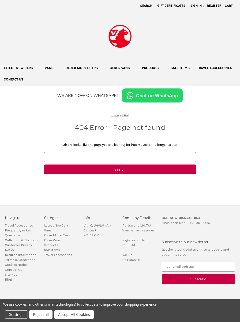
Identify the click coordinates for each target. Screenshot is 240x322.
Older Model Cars (83, 68)
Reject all (41, 314)
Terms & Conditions (20, 260)
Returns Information (21, 255)
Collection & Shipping (21, 240)
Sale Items (180, 68)
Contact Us (13, 79)
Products (152, 68)
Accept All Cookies (74, 314)
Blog (8, 280)
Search (146, 6)
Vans (51, 68)
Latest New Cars (20, 68)
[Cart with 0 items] (228, 5)
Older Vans (122, 68)
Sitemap (11, 275)
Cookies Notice (16, 265)
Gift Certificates (171, 6)
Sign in (196, 6)
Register (214, 6)
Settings (16, 314)
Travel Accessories (214, 68)
